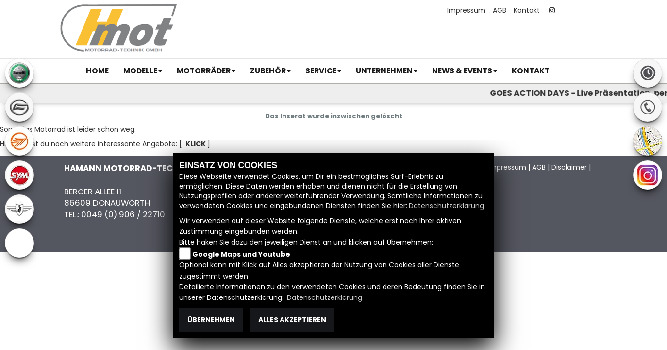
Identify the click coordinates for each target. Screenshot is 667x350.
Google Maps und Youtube (241, 254)
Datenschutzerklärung (446, 205)
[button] (142, 71)
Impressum (466, 10)
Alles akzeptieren (292, 320)
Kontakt (527, 10)
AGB (499, 10)
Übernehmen (211, 320)
